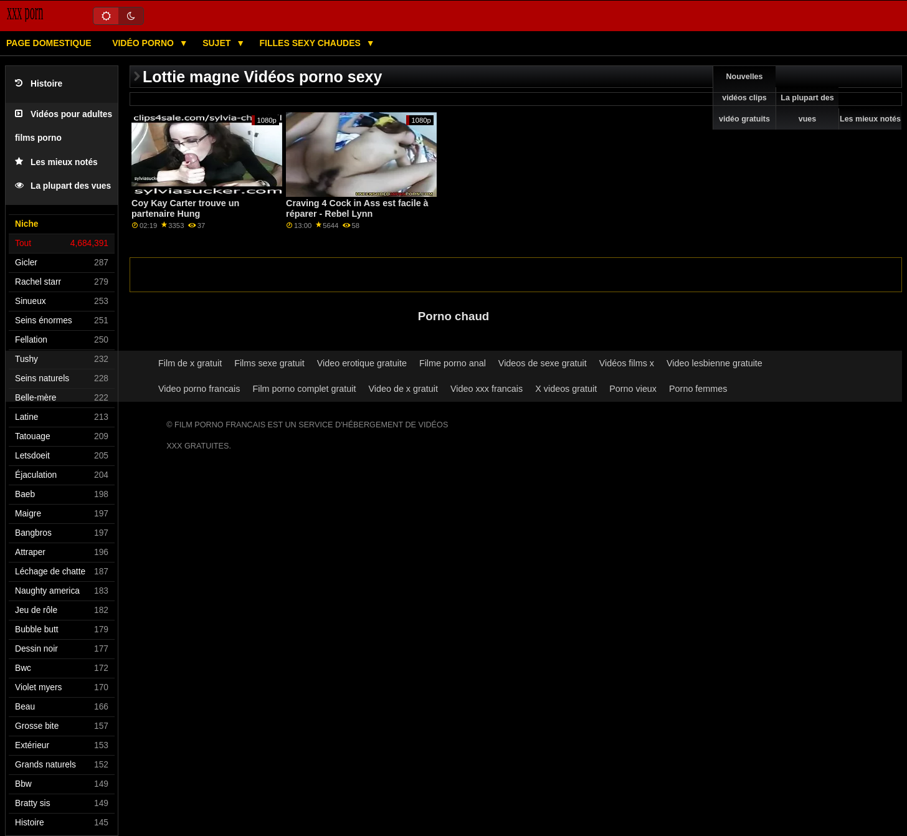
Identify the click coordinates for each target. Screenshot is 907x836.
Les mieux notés (56, 162)
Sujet (217, 43)
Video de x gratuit (403, 389)
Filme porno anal (452, 363)
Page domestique (49, 43)
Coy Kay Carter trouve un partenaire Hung (185, 208)
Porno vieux (633, 389)
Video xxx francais (486, 389)
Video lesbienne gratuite (714, 363)
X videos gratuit (566, 389)
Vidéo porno (144, 43)
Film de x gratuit (190, 363)
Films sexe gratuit (269, 363)
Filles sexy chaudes (311, 43)
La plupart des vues (63, 186)
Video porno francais (199, 389)
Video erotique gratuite (362, 363)
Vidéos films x (626, 363)
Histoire (38, 83)
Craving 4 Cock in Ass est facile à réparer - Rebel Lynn (357, 208)
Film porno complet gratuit (304, 389)
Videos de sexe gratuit (542, 363)
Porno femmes (698, 389)
